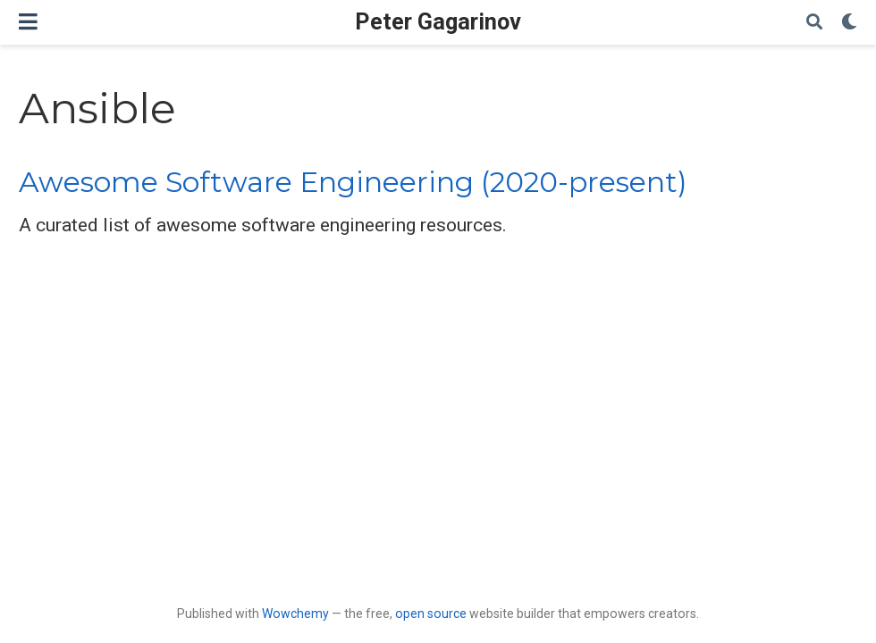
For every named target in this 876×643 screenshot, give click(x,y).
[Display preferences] (849, 23)
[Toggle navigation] (28, 22)
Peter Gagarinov (438, 22)
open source (431, 613)
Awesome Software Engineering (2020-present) (353, 182)
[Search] (814, 23)
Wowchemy (295, 613)
